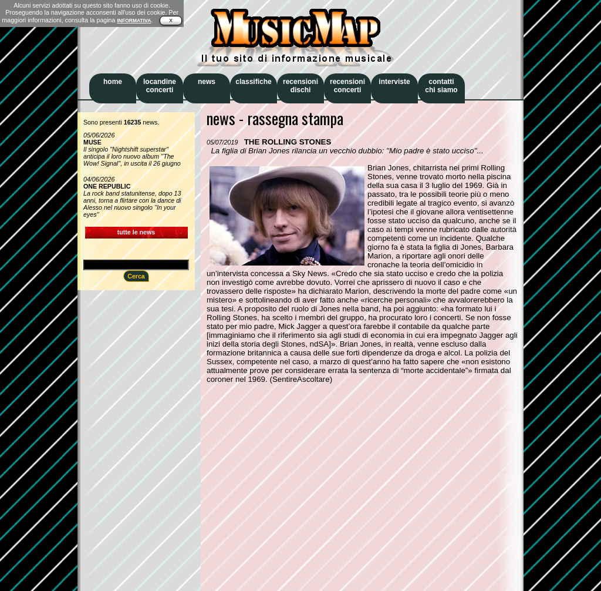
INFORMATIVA (134, 20)
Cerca (136, 276)
